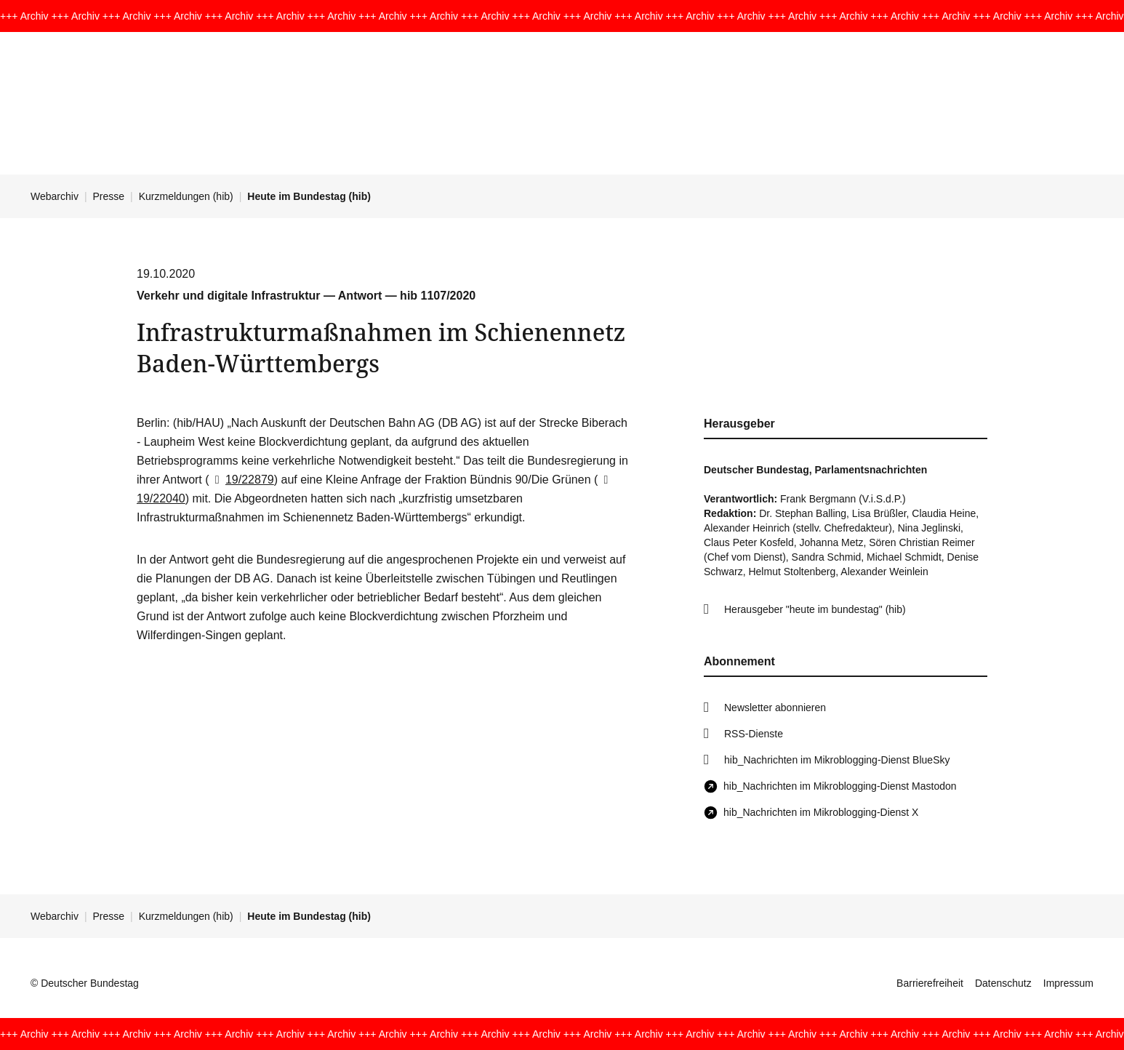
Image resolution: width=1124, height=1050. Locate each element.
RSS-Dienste (753, 734)
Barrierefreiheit (929, 983)
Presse (109, 196)
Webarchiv (55, 196)
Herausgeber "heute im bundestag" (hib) (815, 609)
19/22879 (241, 479)
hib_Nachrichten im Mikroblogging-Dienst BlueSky (837, 760)
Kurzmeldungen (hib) (186, 196)
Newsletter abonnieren (775, 707)
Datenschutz (1003, 983)
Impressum (1068, 983)
